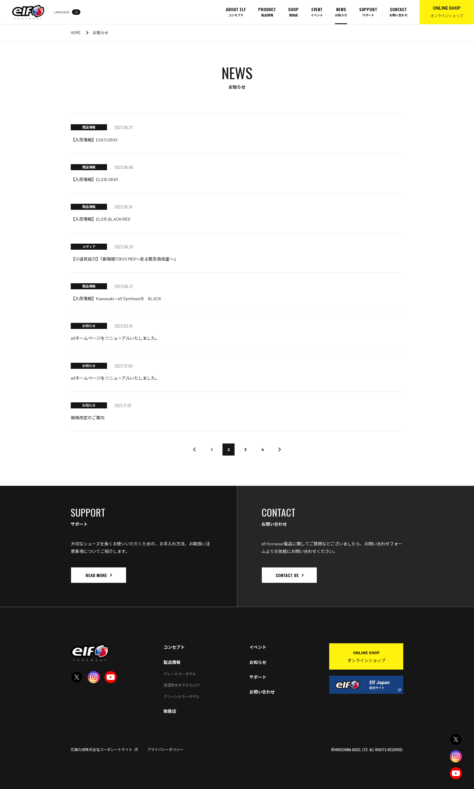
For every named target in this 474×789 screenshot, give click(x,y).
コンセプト (174, 647)
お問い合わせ (262, 691)
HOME (76, 32)
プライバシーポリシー (165, 749)
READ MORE (96, 575)
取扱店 (170, 711)
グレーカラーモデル (180, 674)
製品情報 (172, 662)
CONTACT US (287, 575)
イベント (257, 647)
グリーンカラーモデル (182, 696)
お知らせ (257, 662)
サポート (257, 677)
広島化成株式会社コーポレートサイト (101, 749)
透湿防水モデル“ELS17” (182, 685)
